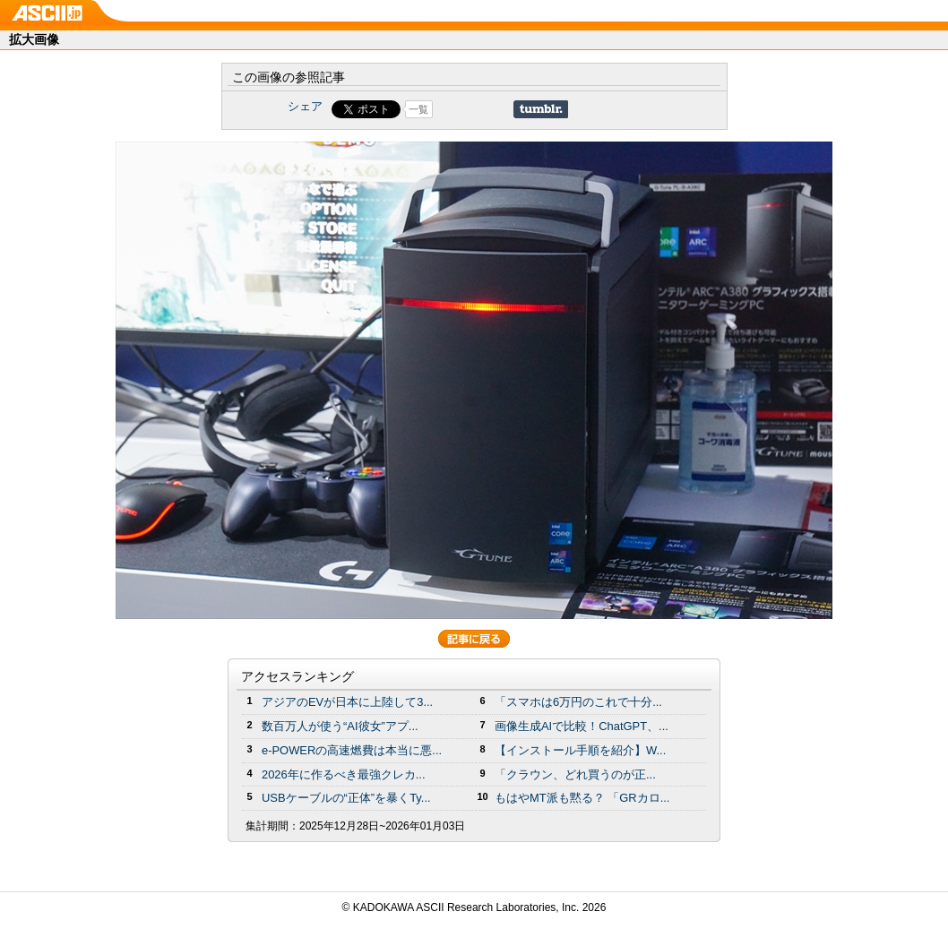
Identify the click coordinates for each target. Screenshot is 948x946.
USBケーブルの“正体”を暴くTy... (346, 797)
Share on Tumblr (540, 109)
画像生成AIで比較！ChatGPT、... (581, 726)
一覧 (418, 109)
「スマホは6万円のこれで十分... (578, 702)
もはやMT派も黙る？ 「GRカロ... (582, 797)
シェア (305, 106)
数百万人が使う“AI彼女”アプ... (340, 726)
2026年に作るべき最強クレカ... (344, 774)
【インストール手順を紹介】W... (580, 750)
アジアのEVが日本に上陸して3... (347, 702)
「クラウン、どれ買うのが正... (575, 774)
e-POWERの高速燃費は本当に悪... (352, 750)
